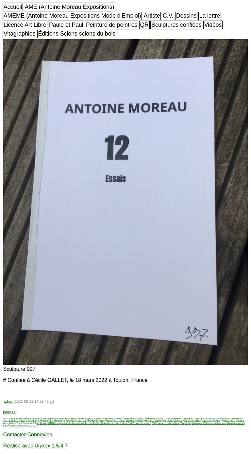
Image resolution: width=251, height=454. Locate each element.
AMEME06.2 (201, 418)
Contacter (14, 434)
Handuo (56, 423)
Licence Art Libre (25, 25)
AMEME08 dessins (95, 421)
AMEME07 (71, 421)
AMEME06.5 (237, 418)
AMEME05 (139, 418)
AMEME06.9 (59, 421)
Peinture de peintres (111, 25)
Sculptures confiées (176, 25)
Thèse (177, 423)
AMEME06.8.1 (46, 421)
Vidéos (213, 25)
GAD (50, 423)
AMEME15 (227, 421)
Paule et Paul (66, 25)
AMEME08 (81, 421)
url (52, 401)
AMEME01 (97, 418)
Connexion (39, 434)
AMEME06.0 (176, 418)
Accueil (13, 7)
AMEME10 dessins (152, 421)
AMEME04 (129, 418)
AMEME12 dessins (192, 421)
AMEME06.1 (188, 418)
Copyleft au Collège (30, 423)
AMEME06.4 (225, 418)
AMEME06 (150, 418)
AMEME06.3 (213, 418)
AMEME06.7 (21, 421)
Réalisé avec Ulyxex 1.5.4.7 (35, 445)
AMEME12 (178, 421)
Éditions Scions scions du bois (76, 33)
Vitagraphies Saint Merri (215, 423)
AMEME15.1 (238, 421)
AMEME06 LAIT (162, 418)
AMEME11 (167, 421)
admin (8, 401)
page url (9, 412)
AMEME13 (206, 421)
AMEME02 (108, 418)
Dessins (186, 15)
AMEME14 (216, 421)
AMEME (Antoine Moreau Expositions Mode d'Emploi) (72, 15)
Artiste (152, 15)
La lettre (209, 15)
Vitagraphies (20, 33)
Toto (183, 423)
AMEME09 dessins (124, 421)
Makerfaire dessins (110, 423)
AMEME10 (138, 421)
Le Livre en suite (77, 423)
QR (144, 25)
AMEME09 (110, 421)
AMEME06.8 (33, 421)
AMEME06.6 (9, 421)
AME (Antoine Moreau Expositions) (69, 7)
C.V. (168, 15)
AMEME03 (118, 418)
